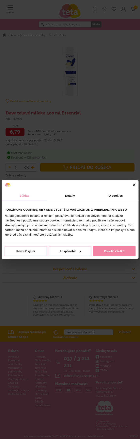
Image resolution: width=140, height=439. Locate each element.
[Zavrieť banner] (134, 185)
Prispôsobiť (70, 251)
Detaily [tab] (70, 195)
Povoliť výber (25, 251)
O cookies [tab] (115, 195)
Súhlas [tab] (24, 195)
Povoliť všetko (114, 251)
